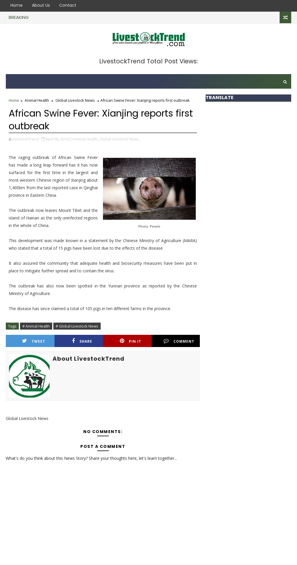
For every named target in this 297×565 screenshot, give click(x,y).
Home (16, 5)
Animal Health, (86, 139)
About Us (41, 5)
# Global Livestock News (77, 326)
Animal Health (37, 100)
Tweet (33, 341)
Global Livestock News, (119, 139)
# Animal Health (36, 326)
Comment (179, 341)
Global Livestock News (75, 100)
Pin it (130, 341)
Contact (67, 5)
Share (82, 341)
